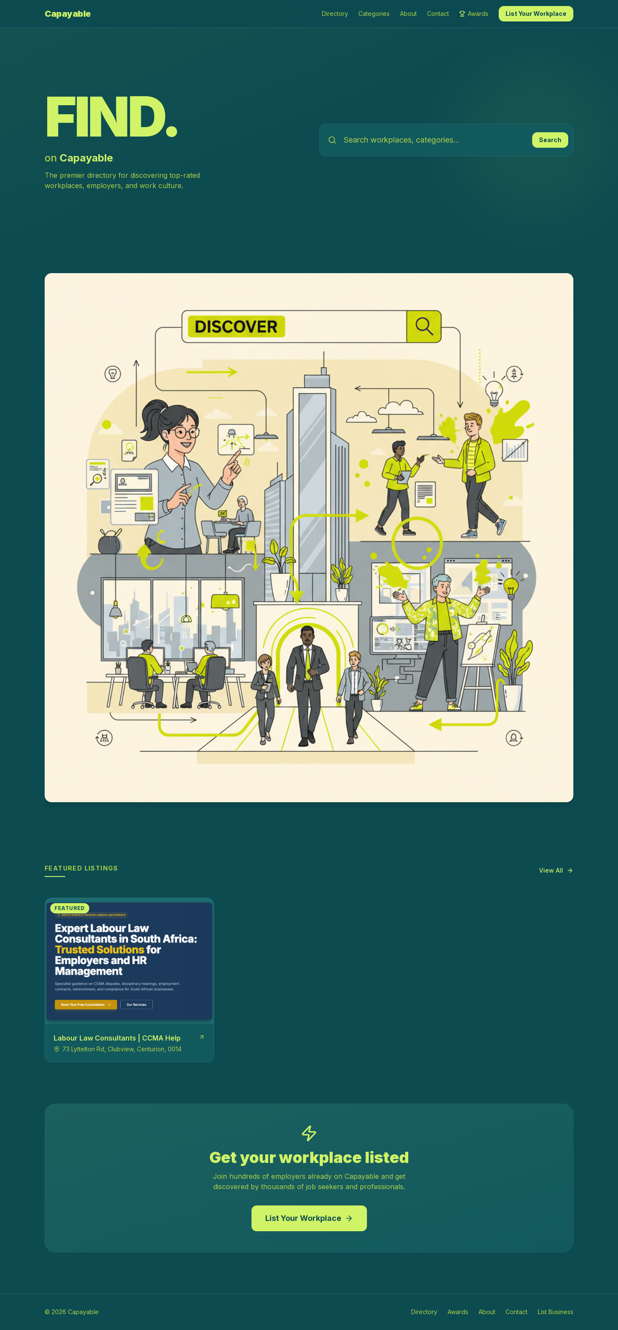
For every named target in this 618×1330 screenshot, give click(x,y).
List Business (555, 1311)
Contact (438, 13)
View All (556, 870)
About (408, 13)
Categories (374, 13)
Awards (473, 13)
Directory (335, 13)
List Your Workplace (536, 13)
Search (550, 139)
